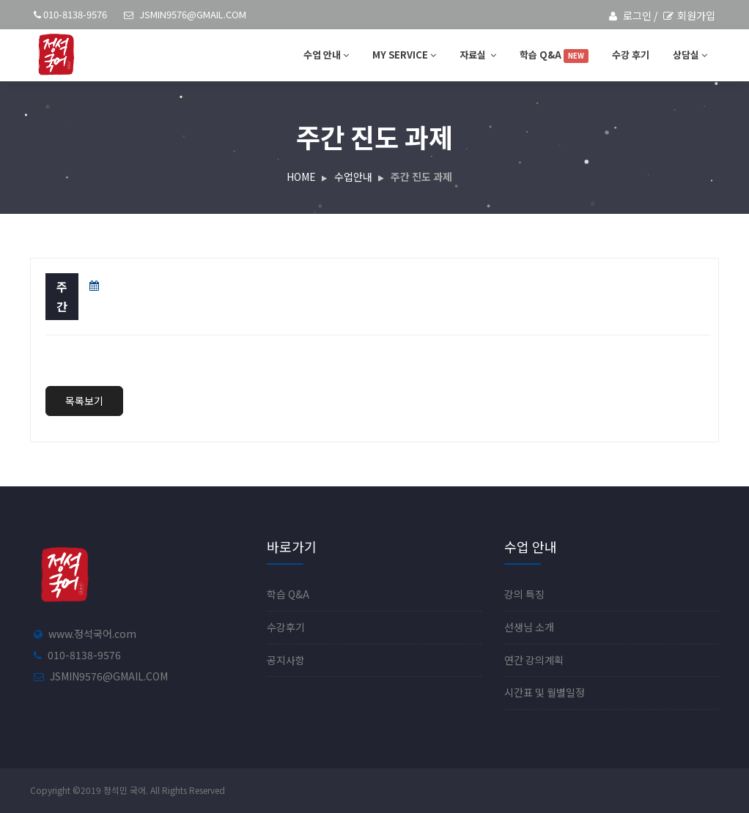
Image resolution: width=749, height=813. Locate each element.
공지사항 (286, 660)
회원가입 (689, 15)
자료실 (478, 55)
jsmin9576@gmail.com (185, 14)
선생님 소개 (529, 627)
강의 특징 (524, 594)
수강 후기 (630, 55)
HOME (301, 176)
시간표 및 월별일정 (544, 692)
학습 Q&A (554, 55)
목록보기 (84, 400)
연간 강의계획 (534, 660)
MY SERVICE (404, 55)
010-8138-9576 (70, 14)
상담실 (690, 55)
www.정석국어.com (92, 633)
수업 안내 (326, 55)
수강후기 (286, 627)
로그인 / (633, 15)
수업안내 (353, 176)
